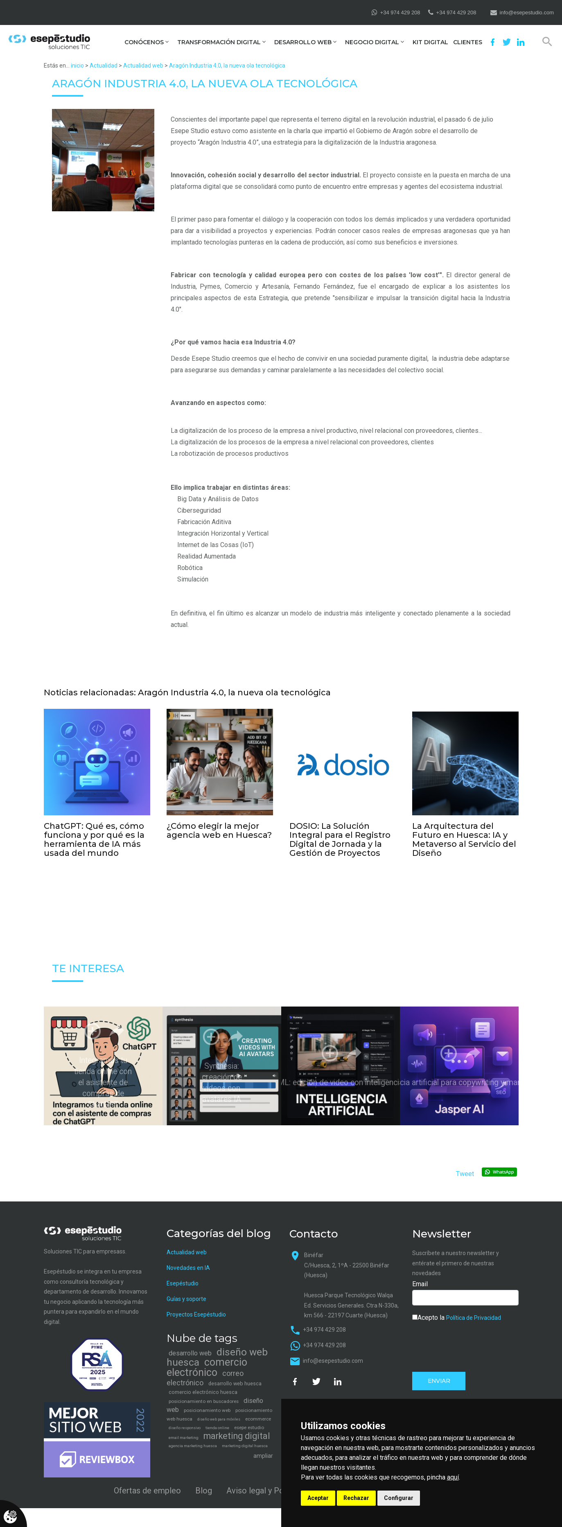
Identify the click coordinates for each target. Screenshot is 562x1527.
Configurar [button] (398, 1498)
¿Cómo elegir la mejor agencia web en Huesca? (219, 829)
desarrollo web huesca (235, 1378)
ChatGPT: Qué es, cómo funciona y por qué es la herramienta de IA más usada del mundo (94, 836)
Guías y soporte (186, 1293)
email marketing (184, 1432)
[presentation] (474, 1340)
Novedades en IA (188, 1262)
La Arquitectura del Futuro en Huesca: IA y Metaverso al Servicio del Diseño (464, 836)
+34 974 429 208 (400, 12)
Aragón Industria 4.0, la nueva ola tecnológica (227, 65)
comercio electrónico (207, 1362)
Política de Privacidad (473, 1311)
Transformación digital (219, 42)
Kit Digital (430, 42)
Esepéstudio (183, 1277)
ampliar (263, 1450)
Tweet (465, 1168)
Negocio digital (372, 42)
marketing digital (236, 1430)
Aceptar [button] (318, 1498)
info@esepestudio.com (527, 12)
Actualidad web (143, 65)
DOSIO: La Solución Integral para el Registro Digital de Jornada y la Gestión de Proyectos (339, 836)
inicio (77, 65)
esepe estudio (249, 1422)
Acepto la (456, 1311)
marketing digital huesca (245, 1440)
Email (420, 1278)
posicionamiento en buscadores (204, 1395)
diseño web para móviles (218, 1414)
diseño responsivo (185, 1422)
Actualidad (103, 65)
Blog (203, 1484)
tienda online (217, 1422)
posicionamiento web (207, 1404)
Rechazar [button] (356, 1498)
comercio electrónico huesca (203, 1386)
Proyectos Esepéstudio (196, 1308)
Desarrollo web (303, 42)
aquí (453, 1477)
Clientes (467, 42)
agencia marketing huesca (193, 1440)
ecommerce (258, 1413)
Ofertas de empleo (147, 1484)
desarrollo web (190, 1347)
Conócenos (144, 42)
